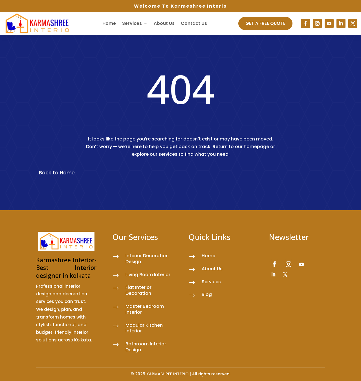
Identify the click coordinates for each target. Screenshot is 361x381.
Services (132, 23)
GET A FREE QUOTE (265, 23)
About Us (164, 23)
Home (109, 23)
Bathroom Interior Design (146, 347)
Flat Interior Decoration (138, 290)
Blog (207, 294)
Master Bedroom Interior (145, 309)
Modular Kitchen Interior (144, 328)
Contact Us (194, 23)
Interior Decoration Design (147, 258)
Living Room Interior (148, 274)
